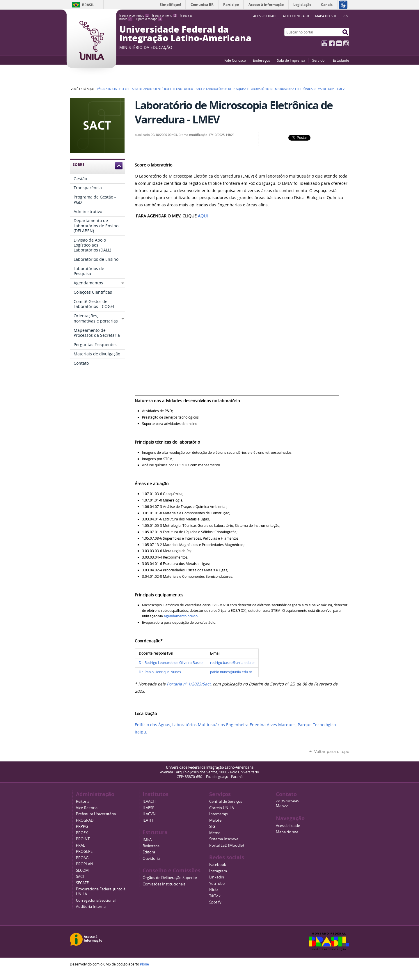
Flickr (339, 43)
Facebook (332, 43)
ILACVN (149, 813)
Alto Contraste (296, 16)
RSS (345, 16)
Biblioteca (151, 846)
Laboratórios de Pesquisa (226, 89)
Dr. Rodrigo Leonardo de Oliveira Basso (171, 662)
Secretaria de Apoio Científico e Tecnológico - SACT (162, 89)
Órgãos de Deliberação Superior (170, 877)
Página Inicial (107, 89)
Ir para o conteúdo (134, 15)
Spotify (215, 902)
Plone (144, 964)
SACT (80, 876)
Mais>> (282, 805)
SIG (212, 826)
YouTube (324, 43)
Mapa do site (326, 16)
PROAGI (83, 857)
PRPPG (82, 826)
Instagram (346, 43)
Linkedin (216, 877)
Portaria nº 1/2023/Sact (189, 684)
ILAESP (149, 807)
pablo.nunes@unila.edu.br (231, 671)
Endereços (261, 60)
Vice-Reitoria (86, 807)
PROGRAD (84, 820)
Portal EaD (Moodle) (226, 845)
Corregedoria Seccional (96, 900)
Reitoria (82, 801)
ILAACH (149, 801)
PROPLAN (84, 864)
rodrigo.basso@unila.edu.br (232, 662)
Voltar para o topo (331, 751)
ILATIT (148, 820)
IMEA (147, 839)
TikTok (215, 896)
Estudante (341, 60)
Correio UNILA (221, 807)
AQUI (203, 216)
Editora (149, 852)
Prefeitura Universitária (96, 813)
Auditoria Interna (91, 906)
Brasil (88, 4)
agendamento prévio (181, 616)
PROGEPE (84, 851)
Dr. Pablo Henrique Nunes (160, 671)
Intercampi (218, 813)
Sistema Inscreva (223, 839)
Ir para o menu (164, 15)
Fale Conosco (235, 60)
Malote (215, 820)
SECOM (82, 870)
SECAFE (82, 882)
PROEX (82, 832)
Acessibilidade (288, 825)
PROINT (83, 839)
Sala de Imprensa (291, 60)
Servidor (319, 60)
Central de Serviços (225, 801)
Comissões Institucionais (164, 884)
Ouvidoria (151, 858)
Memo (215, 832)
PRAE (80, 845)
